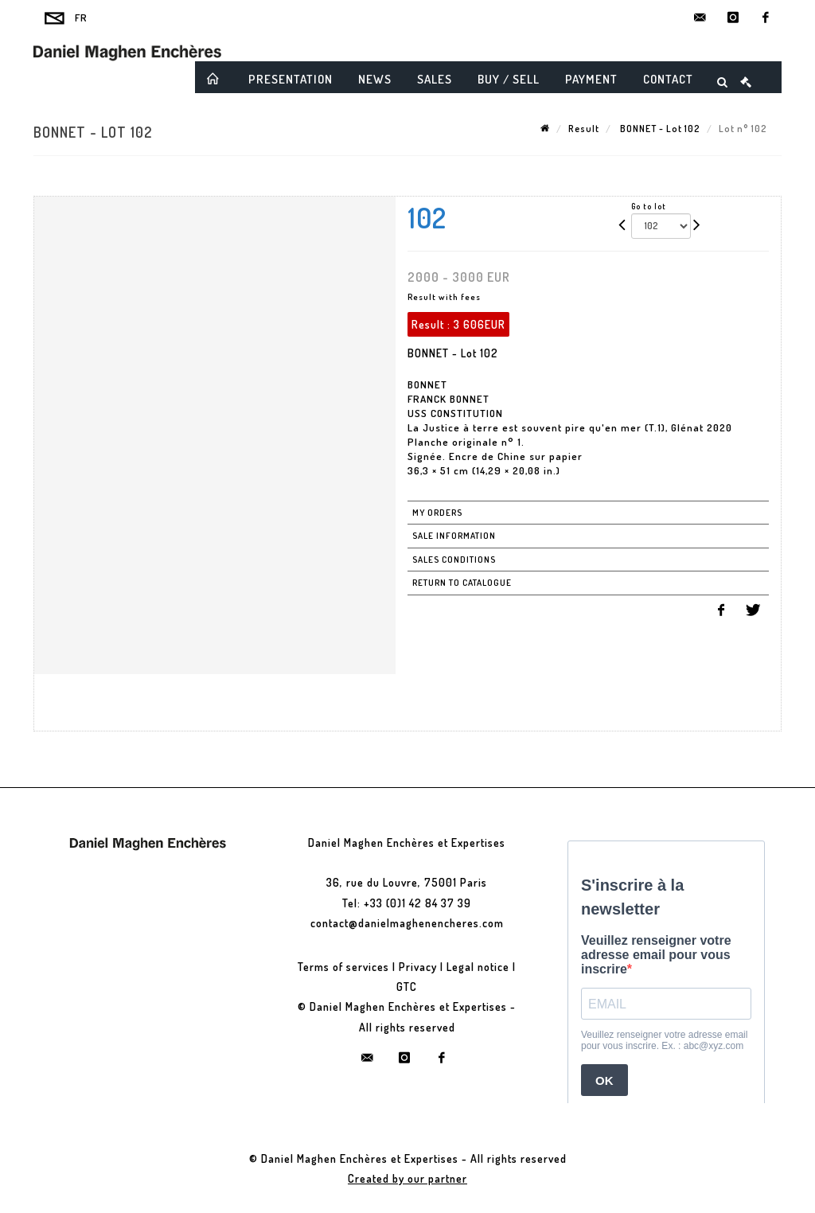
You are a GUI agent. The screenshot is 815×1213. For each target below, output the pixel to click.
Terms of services (343, 966)
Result (583, 129)
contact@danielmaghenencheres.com (407, 923)
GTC (406, 986)
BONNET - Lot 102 (659, 129)
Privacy (418, 966)
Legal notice (477, 966)
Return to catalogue (462, 582)
